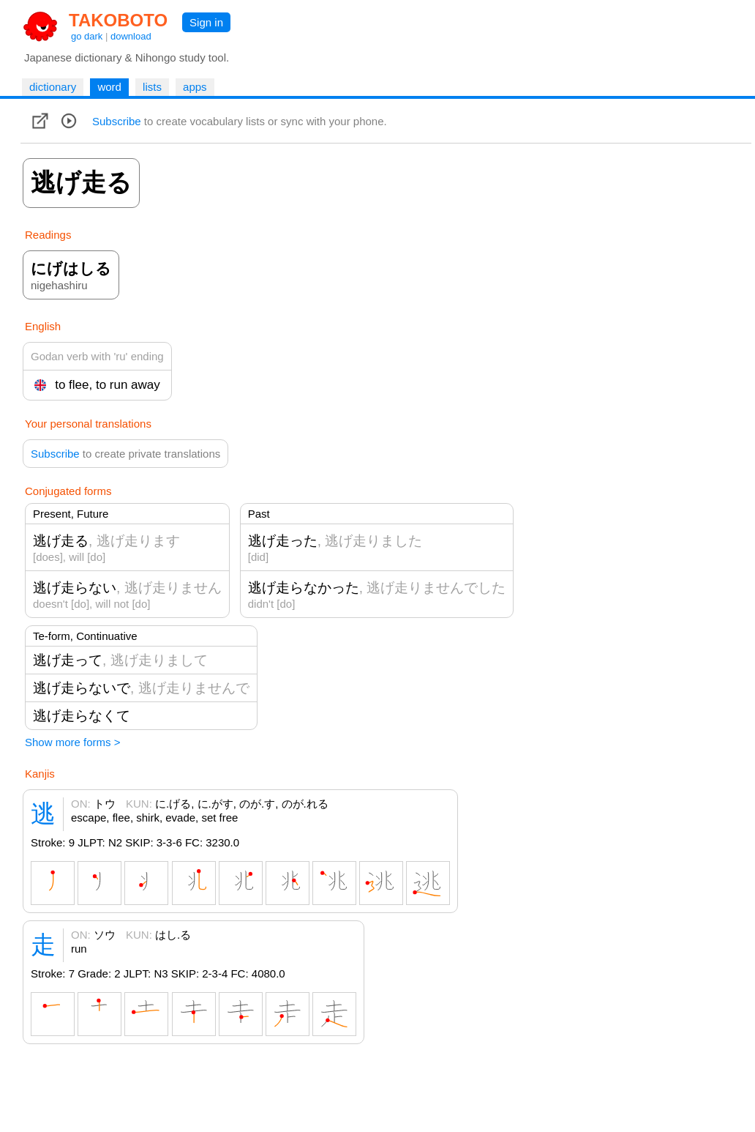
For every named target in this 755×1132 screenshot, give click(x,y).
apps (195, 87)
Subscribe (116, 121)
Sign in (206, 22)
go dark (86, 36)
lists (152, 87)
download (130, 36)
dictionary (52, 87)
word (109, 87)
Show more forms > (72, 742)
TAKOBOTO (118, 20)
